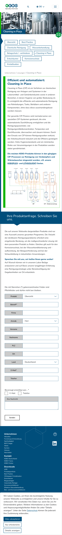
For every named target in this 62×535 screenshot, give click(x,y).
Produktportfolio (9, 472)
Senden (12, 417)
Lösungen (21, 73)
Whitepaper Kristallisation (13, 476)
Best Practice (8, 474)
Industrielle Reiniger (10, 483)
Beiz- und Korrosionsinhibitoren (14, 490)
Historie (6, 450)
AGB (5, 469)
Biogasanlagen (9, 481)
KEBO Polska (8, 463)
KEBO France (8, 461)
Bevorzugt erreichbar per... (17, 390)
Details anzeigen (12, 530)
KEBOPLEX (13, 163)
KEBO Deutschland (10, 459)
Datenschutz (32, 510)
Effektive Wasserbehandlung (13, 487)
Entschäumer (8, 478)
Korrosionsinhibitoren (11, 485)
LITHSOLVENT (29, 163)
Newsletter (8, 452)
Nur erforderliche (12, 524)
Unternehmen (10, 73)
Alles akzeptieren (12, 519)
